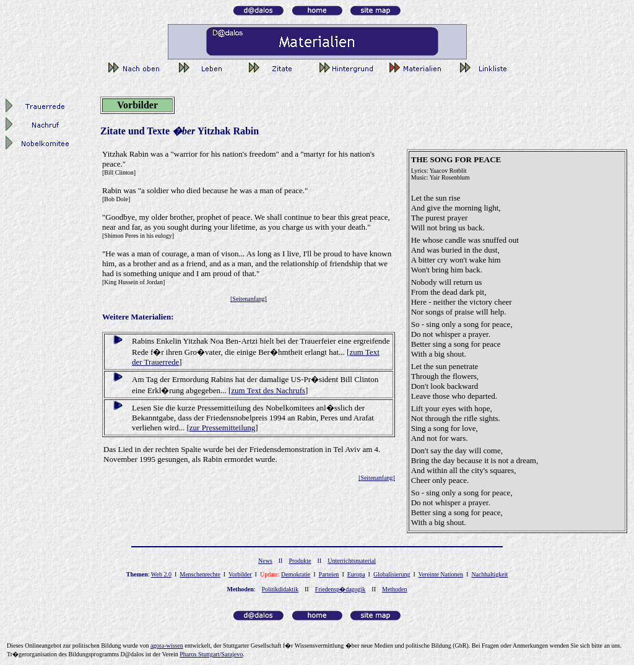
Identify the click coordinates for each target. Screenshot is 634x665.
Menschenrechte (200, 574)
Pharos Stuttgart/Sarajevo (211, 654)
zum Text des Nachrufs (268, 390)
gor (166, 645)
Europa (356, 574)
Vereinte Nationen (441, 574)
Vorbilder (240, 574)
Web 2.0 (161, 574)
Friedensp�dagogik (340, 589)
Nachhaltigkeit (489, 574)
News (265, 560)
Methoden (394, 589)
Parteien (329, 574)
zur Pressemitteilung (222, 427)
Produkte (300, 560)
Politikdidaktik (280, 589)
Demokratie (295, 574)
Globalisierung (391, 574)
